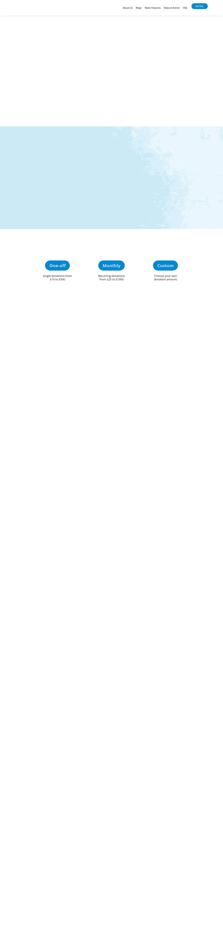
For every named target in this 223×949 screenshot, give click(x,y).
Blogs (139, 7)
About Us (128, 7)
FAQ (185, 7)
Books (200, 6)
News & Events (172, 7)
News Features (153, 7)
